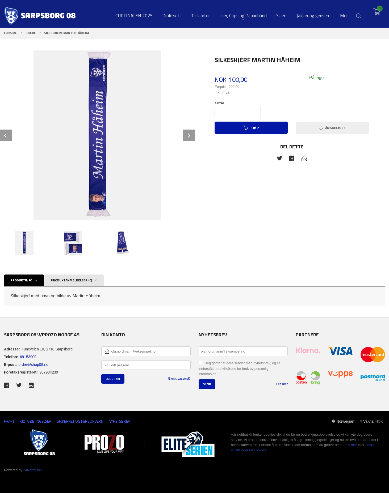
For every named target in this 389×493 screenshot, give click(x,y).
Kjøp (251, 127)
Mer (344, 13)
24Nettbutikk (32, 470)
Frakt (9, 421)
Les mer (282, 384)
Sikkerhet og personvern (80, 421)
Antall (220, 103)
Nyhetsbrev (119, 421)
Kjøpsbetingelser (35, 421)
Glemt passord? (179, 378)
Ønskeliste (332, 127)
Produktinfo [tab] (21, 280)
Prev (6, 135)
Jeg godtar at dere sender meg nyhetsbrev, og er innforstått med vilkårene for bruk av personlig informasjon (239, 368)
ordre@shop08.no (33, 364)
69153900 (28, 357)
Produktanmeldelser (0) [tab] (71, 280)
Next (189, 135)
